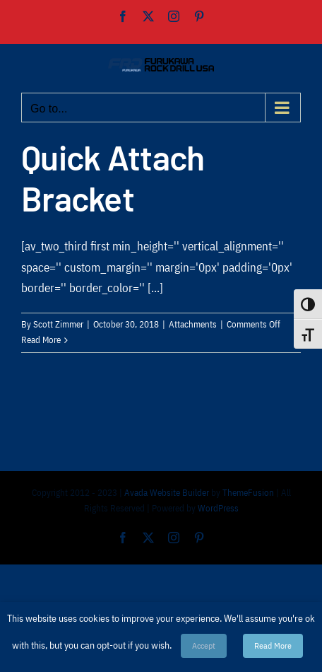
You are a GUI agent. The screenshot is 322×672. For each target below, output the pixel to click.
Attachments (193, 324)
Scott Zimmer (58, 324)
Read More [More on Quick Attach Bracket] (41, 340)
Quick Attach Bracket (112, 178)
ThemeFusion (248, 493)
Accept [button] (203, 645)
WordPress (218, 508)
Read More (273, 645)
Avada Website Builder (166, 493)
